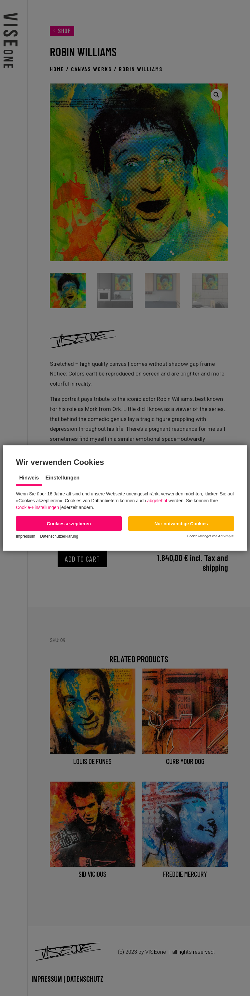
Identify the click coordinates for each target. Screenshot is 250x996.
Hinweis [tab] (29, 477)
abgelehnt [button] (157, 500)
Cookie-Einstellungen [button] (37, 507)
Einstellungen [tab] (62, 477)
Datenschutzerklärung (59, 536)
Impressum (25, 536)
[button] (69, 523)
